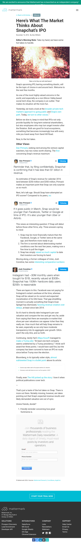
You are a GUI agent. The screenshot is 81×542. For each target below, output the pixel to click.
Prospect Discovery (9, 524)
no (50, 195)
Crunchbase (50, 480)
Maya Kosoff (43, 338)
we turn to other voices (37, 115)
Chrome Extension (29, 534)
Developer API (7, 529)
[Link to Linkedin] (47, 533)
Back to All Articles (23, 15)
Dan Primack (22, 148)
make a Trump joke (24, 341)
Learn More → (42, 5)
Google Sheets (27, 529)
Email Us (65, 527)
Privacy (65, 529)
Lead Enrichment (8, 527)
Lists (44, 524)
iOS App (25, 532)
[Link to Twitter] (43, 533)
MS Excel (25, 527)
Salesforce (26, 524)
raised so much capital (46, 252)
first (58, 151)
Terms (64, 532)
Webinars (45, 529)
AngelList (57, 480)
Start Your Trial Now (42, 496)
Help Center (67, 524)
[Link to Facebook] (50, 533)
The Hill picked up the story (39, 377)
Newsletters (46, 527)
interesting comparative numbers (49, 262)
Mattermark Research (40, 480)
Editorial (36, 15)
